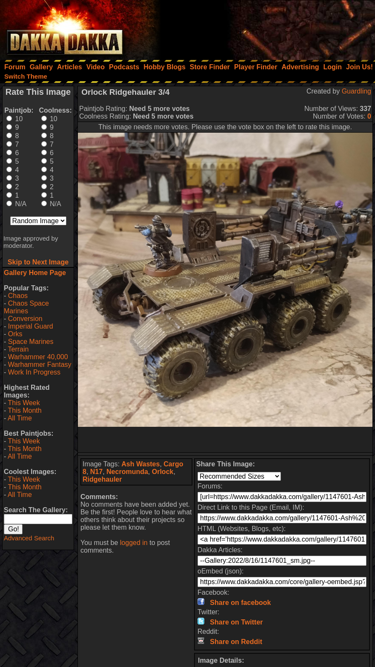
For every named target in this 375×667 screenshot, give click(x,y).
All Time (20, 418)
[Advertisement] (260, 27)
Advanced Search (29, 538)
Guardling (356, 91)
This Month (24, 410)
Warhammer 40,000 (38, 356)
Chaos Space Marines (26, 307)
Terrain (18, 349)
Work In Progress (34, 372)
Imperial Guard (30, 326)
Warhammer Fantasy (40, 364)
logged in (134, 542)
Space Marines (31, 341)
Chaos (18, 295)
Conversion (25, 318)
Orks (15, 334)
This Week (24, 402)
